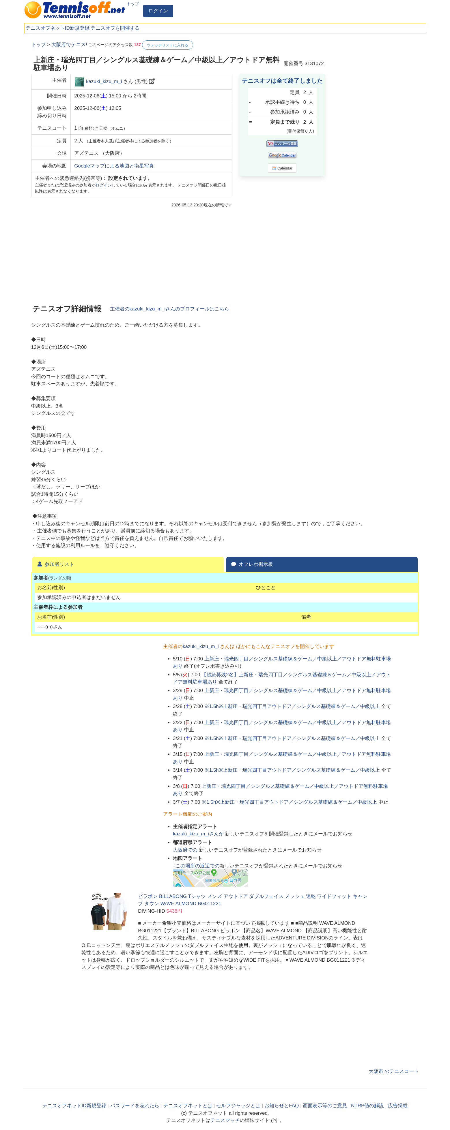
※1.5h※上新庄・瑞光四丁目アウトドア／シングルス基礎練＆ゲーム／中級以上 (292, 706)
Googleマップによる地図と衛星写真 (114, 166)
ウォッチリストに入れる (167, 45)
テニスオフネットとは (187, 1105)
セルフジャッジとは (238, 1105)
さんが (199, 834)
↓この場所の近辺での (196, 866)
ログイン (158, 11)
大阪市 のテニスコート (394, 1071)
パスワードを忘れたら (134, 1105)
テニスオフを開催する (115, 28)
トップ (133, 3)
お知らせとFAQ (281, 1105)
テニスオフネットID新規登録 (57, 28)
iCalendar (282, 168)
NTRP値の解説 (367, 1105)
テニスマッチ (225, 1120)
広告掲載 (398, 1105)
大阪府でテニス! (69, 44)
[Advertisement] (376, 126)
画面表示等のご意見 (325, 1105)
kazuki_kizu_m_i (104, 81)
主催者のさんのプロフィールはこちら (169, 309)
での (186, 850)
